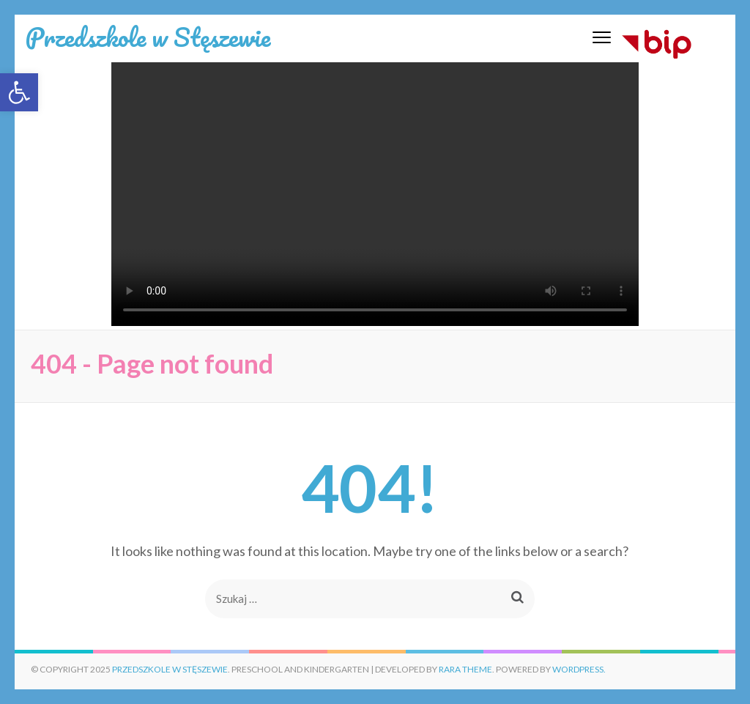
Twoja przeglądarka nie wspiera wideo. (375, 194)
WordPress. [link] (579, 669)
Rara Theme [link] (465, 669)
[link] (19, 92)
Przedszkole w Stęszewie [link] (148, 36)
